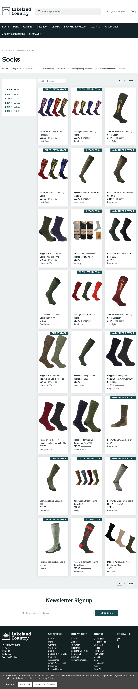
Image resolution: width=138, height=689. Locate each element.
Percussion (99, 663)
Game (97, 660)
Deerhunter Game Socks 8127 (119, 440)
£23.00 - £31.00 (12, 103)
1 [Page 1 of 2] (119, 81)
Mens (16, 27)
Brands (56, 27)
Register (122, 11)
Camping (95, 27)
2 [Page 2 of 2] (124, 81)
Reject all (25, 684)
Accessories (111, 27)
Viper (96, 666)
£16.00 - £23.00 (12, 98)
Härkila (97, 648)
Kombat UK (99, 651)
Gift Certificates (55, 669)
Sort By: (42, 81)
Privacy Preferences (80, 660)
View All (97, 669)
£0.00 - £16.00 (12, 94)
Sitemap (75, 657)
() (133, 11)
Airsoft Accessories (13, 34)
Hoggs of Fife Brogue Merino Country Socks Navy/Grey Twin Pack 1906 (120, 378)
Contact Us (76, 654)
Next (132, 80)
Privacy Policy (46, 678)
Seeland (98, 657)
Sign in (112, 11)
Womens (27, 27)
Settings (10, 684)
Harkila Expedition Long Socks (52, 562)
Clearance (35, 34)
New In (5, 27)
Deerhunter (99, 639)
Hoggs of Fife (100, 642)
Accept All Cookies (45, 684)
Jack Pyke (98, 645)
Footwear (75, 645)
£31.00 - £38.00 (12, 107)
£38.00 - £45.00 (12, 111)
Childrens (42, 27)
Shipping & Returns (79, 651)
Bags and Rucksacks (75, 27)
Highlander (99, 654)
